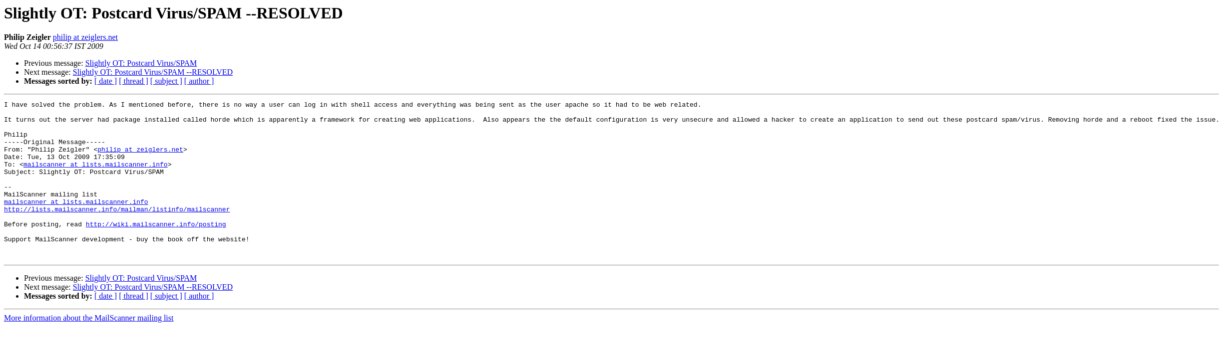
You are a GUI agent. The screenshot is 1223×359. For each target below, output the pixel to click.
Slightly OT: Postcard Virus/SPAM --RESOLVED (153, 72)
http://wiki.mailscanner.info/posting (156, 249)
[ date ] (105, 81)
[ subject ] (166, 81)
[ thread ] (133, 81)
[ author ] (199, 81)
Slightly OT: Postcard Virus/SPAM (141, 63)
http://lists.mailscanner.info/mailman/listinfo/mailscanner (117, 231)
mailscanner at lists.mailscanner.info (95, 177)
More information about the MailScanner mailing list (88, 349)
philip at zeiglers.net (85, 37)
